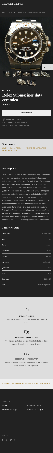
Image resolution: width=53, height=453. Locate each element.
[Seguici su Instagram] (7, 440)
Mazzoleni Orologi (12, 4)
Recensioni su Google (9, 409)
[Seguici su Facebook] (3, 440)
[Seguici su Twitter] (11, 440)
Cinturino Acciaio (9, 151)
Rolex (20, 12)
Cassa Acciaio (16, 148)
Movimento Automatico (36, 148)
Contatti (4, 406)
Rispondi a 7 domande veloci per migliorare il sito (25, 384)
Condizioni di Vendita (34, 406)
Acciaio (48, 245)
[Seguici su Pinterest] (15, 440)
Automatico (47, 262)
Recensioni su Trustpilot (35, 409)
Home (3, 12)
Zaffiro (49, 273)
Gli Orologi (12, 12)
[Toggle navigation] (48, 4)
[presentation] (44, 67)
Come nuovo (46, 233)
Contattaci (26, 113)
